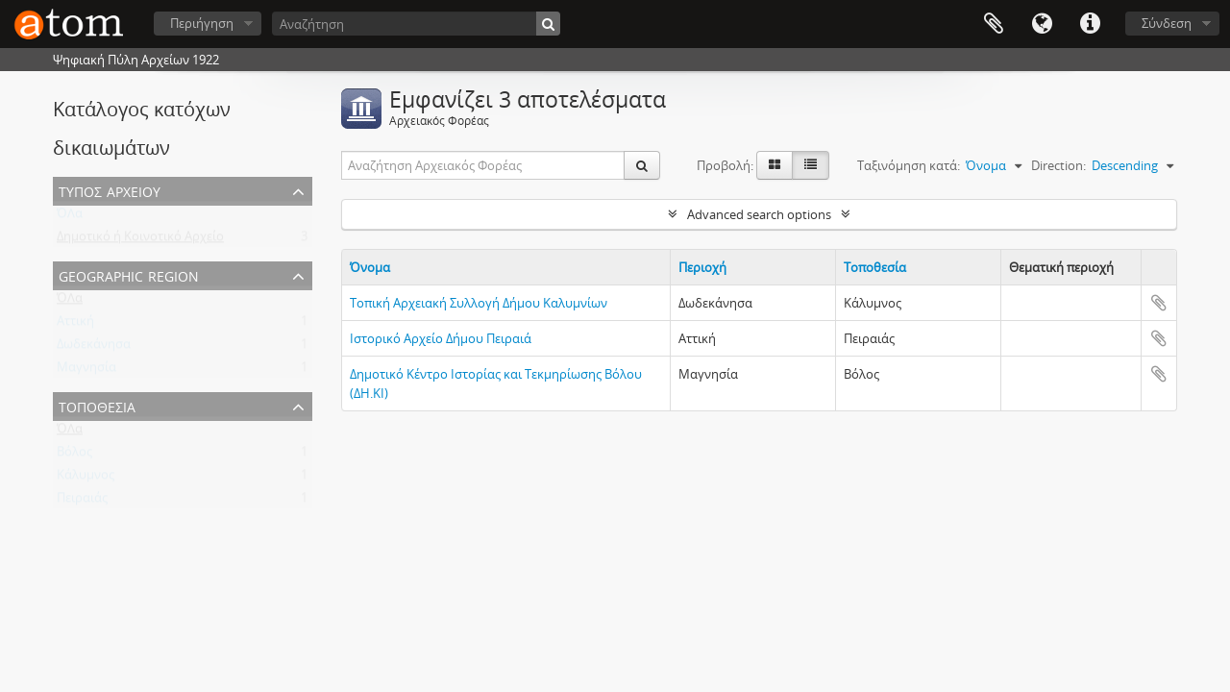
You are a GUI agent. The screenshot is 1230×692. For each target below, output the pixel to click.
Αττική (75, 325)
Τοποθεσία (97, 405)
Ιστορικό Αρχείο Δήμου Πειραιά (440, 338)
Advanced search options (759, 214)
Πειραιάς (82, 501)
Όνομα (370, 267)
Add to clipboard (1158, 302)
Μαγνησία (86, 371)
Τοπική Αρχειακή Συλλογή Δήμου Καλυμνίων (478, 302)
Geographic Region (129, 274)
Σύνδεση (1167, 23)
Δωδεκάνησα (94, 348)
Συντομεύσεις (1090, 24)
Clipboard (994, 24)
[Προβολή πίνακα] (810, 165)
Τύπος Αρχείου (109, 190)
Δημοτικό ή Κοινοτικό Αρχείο (140, 240)
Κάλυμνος (85, 478)
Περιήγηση (202, 23)
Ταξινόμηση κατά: (908, 165)
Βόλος (74, 455)
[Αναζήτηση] (416, 24)
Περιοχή (702, 267)
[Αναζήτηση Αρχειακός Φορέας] (483, 165)
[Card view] (774, 165)
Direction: (1058, 165)
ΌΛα (70, 217)
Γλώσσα (1042, 24)
